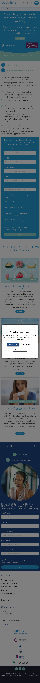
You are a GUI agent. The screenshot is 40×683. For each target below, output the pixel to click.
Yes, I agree (13, 344)
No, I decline (26, 344)
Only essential (20, 350)
